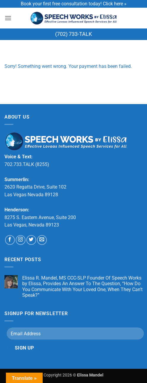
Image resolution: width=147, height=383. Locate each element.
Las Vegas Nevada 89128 (31, 194)
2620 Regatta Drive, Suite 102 (35, 187)
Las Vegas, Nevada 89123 (31, 225)
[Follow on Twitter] (31, 240)
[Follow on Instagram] (20, 240)
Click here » (115, 4)
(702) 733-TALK (73, 34)
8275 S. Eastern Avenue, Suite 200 (40, 217)
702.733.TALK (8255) (26, 164)
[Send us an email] (42, 240)
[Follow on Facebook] (10, 240)
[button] (8, 18)
